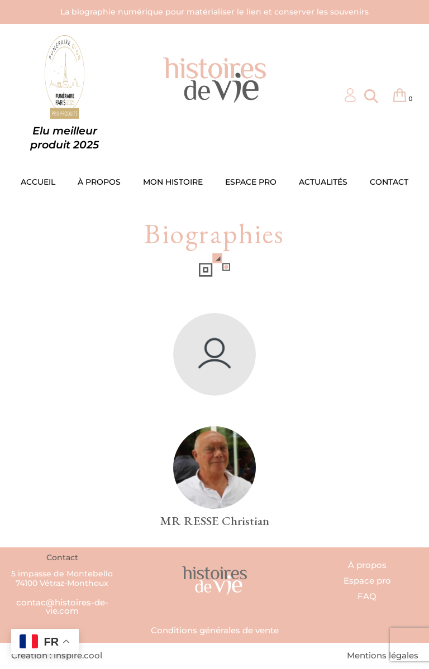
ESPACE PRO (251, 182)
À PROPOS (99, 182)
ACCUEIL (38, 182)
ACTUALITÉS (323, 182)
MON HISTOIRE (173, 182)
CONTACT (389, 182)
